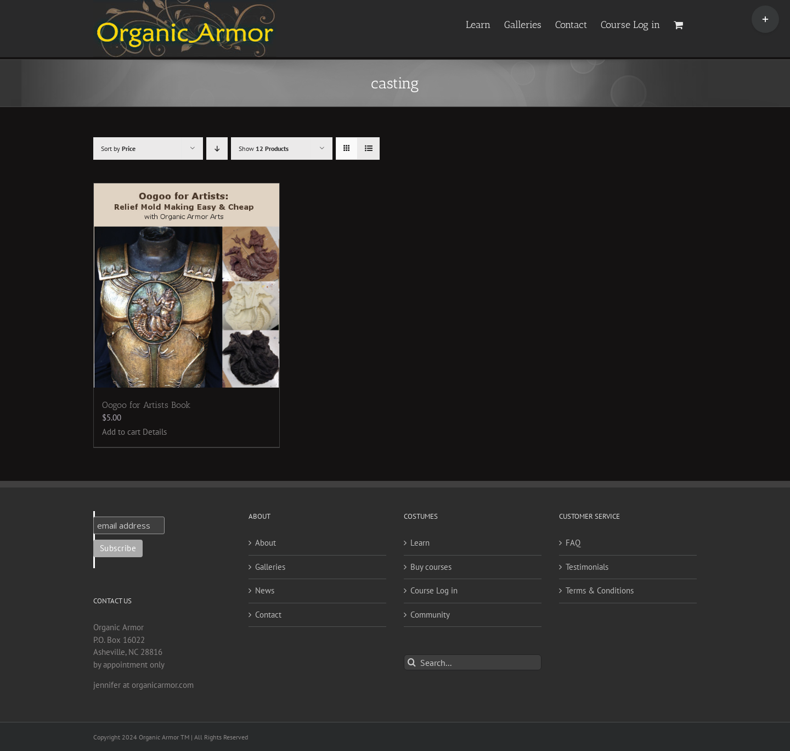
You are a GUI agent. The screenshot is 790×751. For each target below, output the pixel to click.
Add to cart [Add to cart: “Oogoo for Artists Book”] (121, 432)
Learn (420, 542)
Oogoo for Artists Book (146, 405)
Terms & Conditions (600, 590)
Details (155, 432)
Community (430, 614)
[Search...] (472, 662)
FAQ (573, 542)
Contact (268, 614)
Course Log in (434, 590)
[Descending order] (217, 148)
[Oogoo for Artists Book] (186, 285)
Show (264, 148)
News (264, 590)
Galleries (270, 567)
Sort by (118, 148)
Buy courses (431, 567)
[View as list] (368, 148)
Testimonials (587, 567)
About (265, 542)
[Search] (412, 662)
